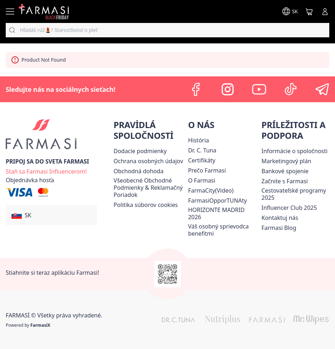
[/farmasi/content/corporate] (294, 151)
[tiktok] (290, 89)
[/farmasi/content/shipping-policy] (139, 151)
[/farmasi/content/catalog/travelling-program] (295, 194)
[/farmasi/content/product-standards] (201, 160)
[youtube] (259, 89)
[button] (51, 215)
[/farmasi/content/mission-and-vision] (202, 150)
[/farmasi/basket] (309, 11)
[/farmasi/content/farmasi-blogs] (279, 227)
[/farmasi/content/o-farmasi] (201, 180)
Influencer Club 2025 (289, 207)
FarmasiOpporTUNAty (217, 200)
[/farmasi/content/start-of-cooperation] (285, 181)
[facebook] (196, 89)
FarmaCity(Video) (210, 190)
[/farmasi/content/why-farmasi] (206, 170)
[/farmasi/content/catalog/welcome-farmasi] (223, 230)
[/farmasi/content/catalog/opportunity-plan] (286, 161)
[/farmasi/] (44, 11)
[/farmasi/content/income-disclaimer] (145, 204)
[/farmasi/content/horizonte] (223, 213)
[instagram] (227, 89)
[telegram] (322, 89)
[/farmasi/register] (46, 170)
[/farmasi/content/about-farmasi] (198, 140)
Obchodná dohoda (138, 171)
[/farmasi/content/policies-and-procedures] (148, 161)
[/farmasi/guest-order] (30, 180)
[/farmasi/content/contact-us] (280, 217)
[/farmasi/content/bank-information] (285, 171)
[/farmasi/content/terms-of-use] (149, 187)
